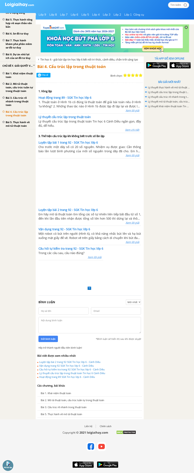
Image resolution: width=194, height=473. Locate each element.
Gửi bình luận (48, 339)
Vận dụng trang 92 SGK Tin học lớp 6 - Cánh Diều (66, 365)
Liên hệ (88, 426)
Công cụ (138, 15)
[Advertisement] (89, 183)
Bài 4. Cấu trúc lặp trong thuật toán (71, 66)
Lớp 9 (42, 15)
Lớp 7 (64, 15)
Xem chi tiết (132, 130)
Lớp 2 (117, 15)
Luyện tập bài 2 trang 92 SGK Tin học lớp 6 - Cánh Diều (69, 362)
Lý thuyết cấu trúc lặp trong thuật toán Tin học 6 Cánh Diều (72, 373)
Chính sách (105, 426)
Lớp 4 (96, 15)
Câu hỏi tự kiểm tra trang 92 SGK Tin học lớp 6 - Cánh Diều (72, 369)
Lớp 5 (85, 15)
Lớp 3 (106, 15)
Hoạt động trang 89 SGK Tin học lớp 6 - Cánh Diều (67, 376)
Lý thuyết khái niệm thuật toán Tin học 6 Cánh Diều (169, 106)
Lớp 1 (128, 15)
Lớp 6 (74, 15)
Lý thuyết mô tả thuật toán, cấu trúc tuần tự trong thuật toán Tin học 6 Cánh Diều (169, 101)
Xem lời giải (132, 110)
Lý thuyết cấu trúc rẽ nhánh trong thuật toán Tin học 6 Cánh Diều (169, 96)
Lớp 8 (53, 15)
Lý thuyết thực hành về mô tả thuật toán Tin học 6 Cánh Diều (169, 87)
